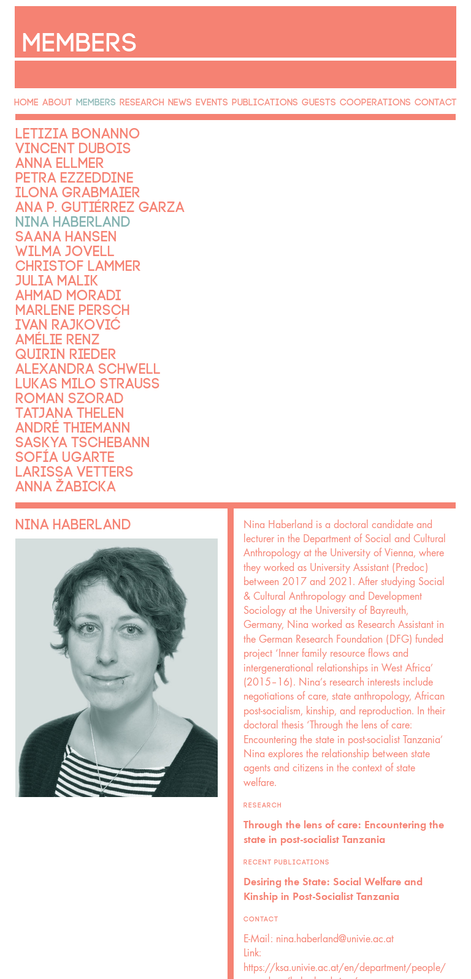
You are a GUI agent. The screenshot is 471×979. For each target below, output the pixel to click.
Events (221, 97)
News (186, 97)
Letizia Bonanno (62, 126)
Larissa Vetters (60, 436)
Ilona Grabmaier (62, 180)
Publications (273, 97)
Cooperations (381, 97)
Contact (440, 97)
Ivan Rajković (55, 302)
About (59, 97)
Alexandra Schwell (70, 342)
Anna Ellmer (48, 153)
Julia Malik (46, 261)
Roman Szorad (56, 369)
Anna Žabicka (53, 450)
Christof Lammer (63, 248)
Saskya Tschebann (67, 409)
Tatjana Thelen (56, 382)
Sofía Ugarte (52, 423)
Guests (326, 97)
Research (145, 97)
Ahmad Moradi (55, 275)
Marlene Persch (58, 288)
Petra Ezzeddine (59, 167)
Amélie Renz (46, 315)
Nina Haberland (58, 207)
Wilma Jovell (52, 234)
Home (24, 97)
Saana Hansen (53, 221)
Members (99, 97)
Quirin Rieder (53, 329)
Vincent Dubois (59, 140)
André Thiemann (58, 396)
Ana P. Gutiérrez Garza (79, 194)
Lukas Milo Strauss (70, 355)
